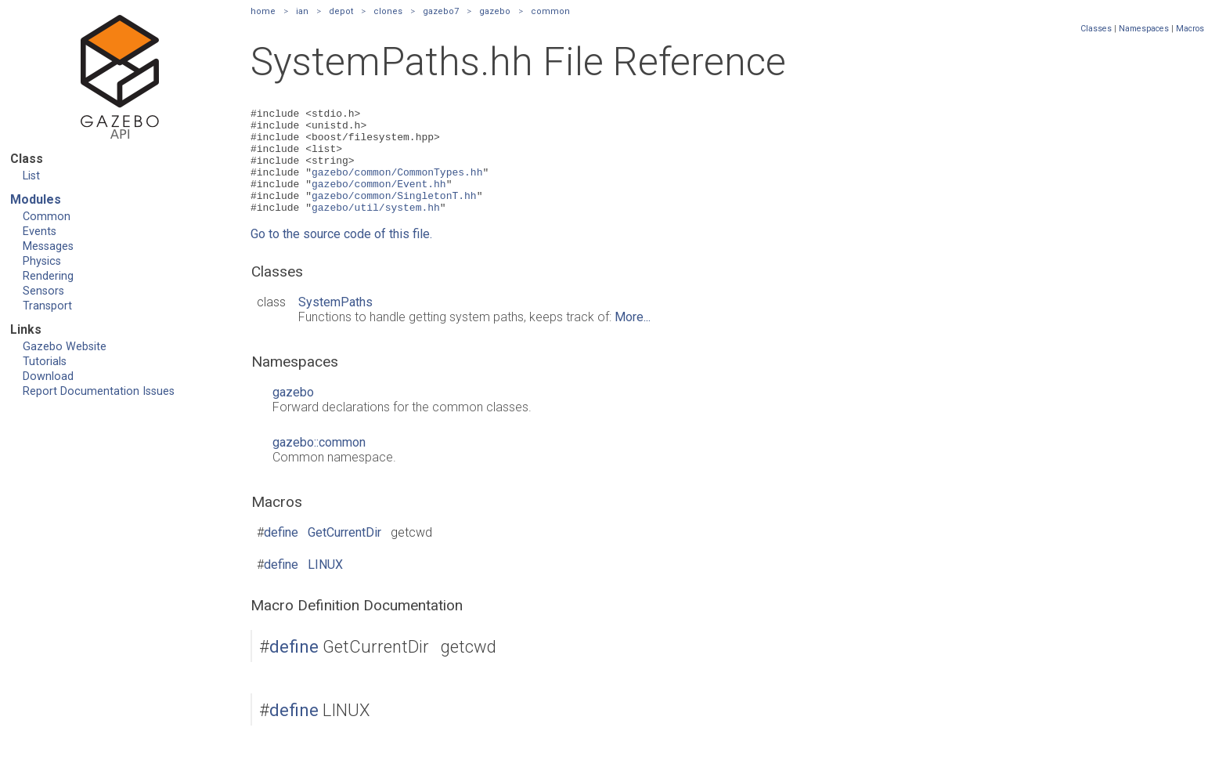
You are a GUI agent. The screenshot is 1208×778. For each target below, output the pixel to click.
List (31, 176)
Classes (1096, 29)
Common (46, 216)
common (550, 11)
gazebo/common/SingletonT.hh (394, 214)
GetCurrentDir (344, 553)
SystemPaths (335, 323)
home (263, 11)
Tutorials (45, 361)
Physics (42, 261)
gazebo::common (319, 463)
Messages (48, 246)
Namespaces (1144, 29)
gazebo (494, 11)
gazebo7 (441, 11)
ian (302, 11)
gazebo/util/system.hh (376, 228)
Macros (1190, 29)
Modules (35, 199)
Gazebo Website (64, 346)
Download (48, 376)
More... (633, 338)
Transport (47, 306)
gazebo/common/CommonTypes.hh (397, 186)
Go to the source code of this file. (341, 255)
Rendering (48, 276)
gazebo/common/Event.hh (379, 200)
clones (387, 11)
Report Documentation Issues (99, 391)
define (281, 553)
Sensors (43, 291)
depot (341, 11)
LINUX (325, 585)
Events (39, 231)
